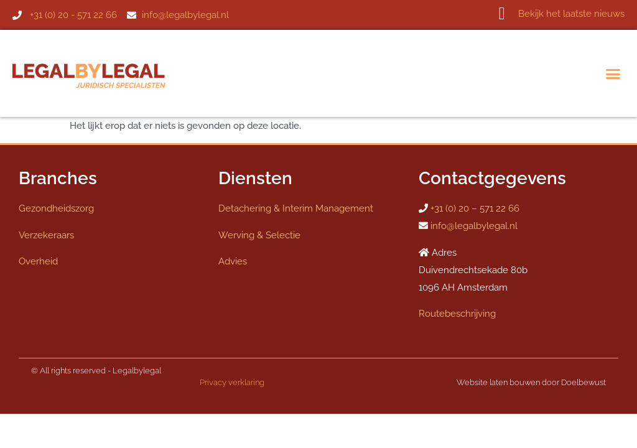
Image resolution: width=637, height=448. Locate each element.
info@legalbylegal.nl (474, 225)
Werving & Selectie (259, 235)
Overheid (38, 261)
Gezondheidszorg (56, 208)
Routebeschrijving (457, 313)
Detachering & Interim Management (295, 208)
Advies (232, 261)
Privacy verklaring (232, 382)
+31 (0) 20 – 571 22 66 (474, 208)
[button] (613, 73)
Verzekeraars (46, 235)
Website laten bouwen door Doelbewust (531, 382)
